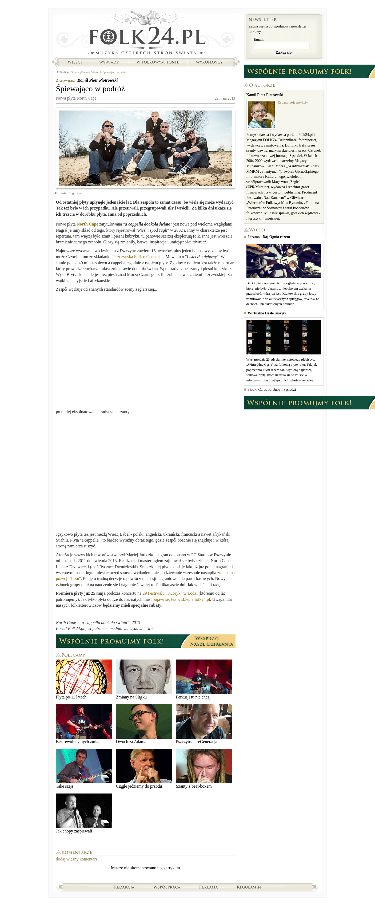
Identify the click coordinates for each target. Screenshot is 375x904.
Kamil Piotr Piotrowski (97, 80)
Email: (259, 39)
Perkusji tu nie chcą (204, 679)
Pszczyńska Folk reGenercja (137, 256)
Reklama (208, 887)
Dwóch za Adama (144, 724)
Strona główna (145, 33)
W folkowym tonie (157, 62)
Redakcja (124, 887)
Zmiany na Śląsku (144, 679)
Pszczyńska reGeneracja (204, 724)
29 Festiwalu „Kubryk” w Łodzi (169, 593)
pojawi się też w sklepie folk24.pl (181, 599)
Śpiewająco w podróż (115, 72)
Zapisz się (284, 52)
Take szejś (84, 768)
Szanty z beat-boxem (204, 768)
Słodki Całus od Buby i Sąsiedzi (272, 390)
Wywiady (109, 62)
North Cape (87, 224)
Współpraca (167, 887)
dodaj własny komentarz (77, 859)
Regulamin (249, 887)
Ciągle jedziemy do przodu (144, 768)
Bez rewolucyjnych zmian (84, 724)
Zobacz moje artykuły (293, 102)
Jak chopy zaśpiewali (84, 813)
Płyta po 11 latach (84, 679)
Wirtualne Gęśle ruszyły (267, 313)
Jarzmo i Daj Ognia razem (269, 237)
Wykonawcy (210, 62)
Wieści (74, 62)
